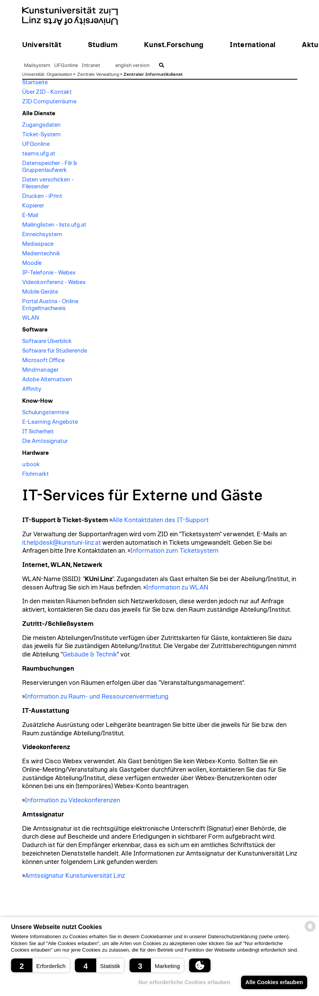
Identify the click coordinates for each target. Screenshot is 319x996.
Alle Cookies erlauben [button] (274, 982)
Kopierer (33, 206)
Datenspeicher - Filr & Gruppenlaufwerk (49, 166)
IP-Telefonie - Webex (49, 273)
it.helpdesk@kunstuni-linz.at (61, 543)
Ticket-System (41, 134)
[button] (40, 965)
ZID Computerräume (49, 101)
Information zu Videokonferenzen (72, 800)
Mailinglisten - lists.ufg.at (54, 225)
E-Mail (30, 215)
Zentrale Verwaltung (98, 74)
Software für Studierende (54, 351)
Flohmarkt (35, 474)
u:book (31, 464)
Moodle (32, 263)
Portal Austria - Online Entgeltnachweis (50, 305)
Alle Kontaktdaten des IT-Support (160, 520)
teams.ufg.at (38, 154)
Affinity (31, 389)
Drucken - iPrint (42, 196)
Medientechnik (41, 253)
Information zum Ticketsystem (174, 551)
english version (132, 65)
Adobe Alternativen (47, 379)
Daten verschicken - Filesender (48, 183)
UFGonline (66, 65)
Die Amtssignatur (45, 441)
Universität (33, 74)
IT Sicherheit (38, 431)
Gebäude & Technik (90, 654)
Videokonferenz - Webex (54, 282)
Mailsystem (37, 65)
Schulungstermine (45, 412)
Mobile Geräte (40, 292)
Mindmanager (40, 370)
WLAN (30, 318)
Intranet (91, 65)
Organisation (59, 74)
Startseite (35, 82)
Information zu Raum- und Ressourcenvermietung (96, 697)
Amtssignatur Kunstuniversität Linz (75, 876)
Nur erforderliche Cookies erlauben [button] (184, 982)
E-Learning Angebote (50, 422)
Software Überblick (47, 341)
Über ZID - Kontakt (47, 92)
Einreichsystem (42, 234)
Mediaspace (37, 244)
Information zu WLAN (177, 588)
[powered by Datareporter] (310, 931)
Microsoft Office (43, 360)
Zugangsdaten (41, 125)
